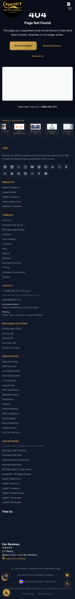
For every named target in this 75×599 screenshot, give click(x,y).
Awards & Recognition (13, 121)
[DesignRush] (66, 167)
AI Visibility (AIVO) (48, 89)
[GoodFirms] (5, 173)
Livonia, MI (7, 333)
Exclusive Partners (11, 262)
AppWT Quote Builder (13, 493)
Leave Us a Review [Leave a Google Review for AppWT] (14, 558)
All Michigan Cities (11, 328)
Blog (4, 248)
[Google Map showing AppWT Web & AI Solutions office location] (37, 527)
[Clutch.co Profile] (46, 167)
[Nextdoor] (12, 173)
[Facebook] (5, 167)
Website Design (10, 361)
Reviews (6, 258)
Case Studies (9, 239)
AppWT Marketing (11, 478)
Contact (6, 277)
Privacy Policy (28, 594)
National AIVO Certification (16, 460)
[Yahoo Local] (46, 173)
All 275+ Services (11, 432)
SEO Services (45, 78)
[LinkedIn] (12, 167)
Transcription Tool (11, 201)
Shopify (6, 404)
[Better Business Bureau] (59, 167)
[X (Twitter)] (18, 167)
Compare (7, 243)
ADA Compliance (10, 413)
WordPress (7, 399)
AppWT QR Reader (11, 502)
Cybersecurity (9, 427)
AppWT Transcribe (11, 497)
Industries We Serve (12, 225)
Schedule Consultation (13, 272)
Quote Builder (9, 192)
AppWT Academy (11, 196)
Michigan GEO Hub (11, 455)
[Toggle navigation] (70, 8)
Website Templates (12, 206)
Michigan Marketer (12, 464)
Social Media (9, 418)
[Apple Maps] (39, 173)
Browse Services (52, 45)
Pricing (10, 94)
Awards (6, 253)
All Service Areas (11, 347)
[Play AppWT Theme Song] (67, 575)
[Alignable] (18, 173)
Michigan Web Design (13, 229)
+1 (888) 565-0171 (48, 107)
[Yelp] (52, 167)
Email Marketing (10, 423)
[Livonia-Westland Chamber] (32, 173)
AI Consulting (14, 83)
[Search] (68, 4)
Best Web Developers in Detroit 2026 (37, 582)
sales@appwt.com (11, 299)
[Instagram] (25, 167)
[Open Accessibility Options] (6, 592)
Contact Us (37, 56)
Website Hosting (10, 394)
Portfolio (43, 94)
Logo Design (13, 89)
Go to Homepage (23, 45)
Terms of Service (46, 594)
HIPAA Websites (10, 408)
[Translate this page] (67, 583)
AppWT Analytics (11, 187)
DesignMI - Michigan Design (16, 474)
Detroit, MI (7, 338)
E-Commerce (45, 83)
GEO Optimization (11, 375)
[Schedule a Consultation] (6, 575)
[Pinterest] (39, 167)
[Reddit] (25, 173)
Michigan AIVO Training (14, 450)
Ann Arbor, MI (9, 343)
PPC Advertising (10, 390)
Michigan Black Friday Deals (16, 469)
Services (6, 220)
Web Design (13, 78)
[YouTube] (32, 167)
